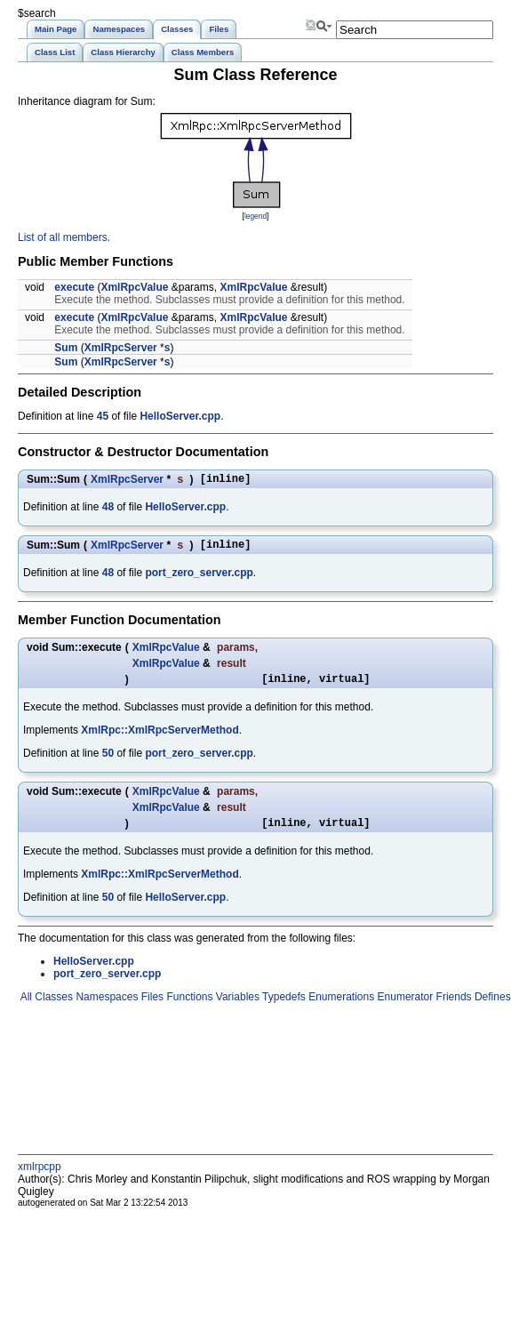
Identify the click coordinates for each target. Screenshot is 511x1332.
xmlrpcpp (39, 1177)
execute (74, 287)
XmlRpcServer (120, 347)
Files (151, 1007)
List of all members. (64, 237)
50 (108, 761)
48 (108, 509)
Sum (65, 347)
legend (255, 216)
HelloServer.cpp (180, 416)
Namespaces (105, 1007)
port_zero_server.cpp (198, 578)
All (25, 1007)
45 (102, 416)
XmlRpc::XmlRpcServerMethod (159, 738)
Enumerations (340, 1007)
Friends (452, 1007)
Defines (491, 1007)
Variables (235, 1007)
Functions (188, 1007)
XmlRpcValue (134, 287)
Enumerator (403, 1007)
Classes (52, 1007)
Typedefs (282, 1007)
